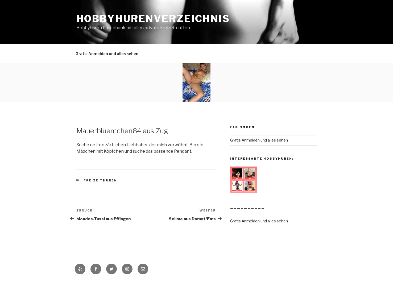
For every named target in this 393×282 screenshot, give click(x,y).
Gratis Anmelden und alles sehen (107, 53)
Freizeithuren (100, 180)
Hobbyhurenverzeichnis (153, 18)
